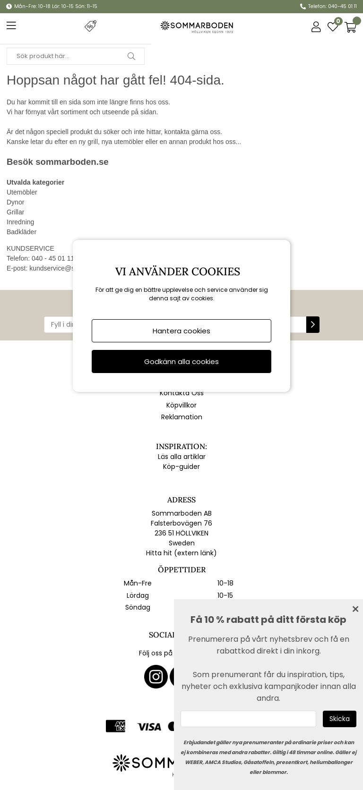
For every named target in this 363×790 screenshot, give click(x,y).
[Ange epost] (248, 719)
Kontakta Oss (182, 393)
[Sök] (76, 56)
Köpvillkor (181, 405)
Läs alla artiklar (182, 456)
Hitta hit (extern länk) (181, 553)
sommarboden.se (71, 162)
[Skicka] (339, 719)
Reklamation (181, 417)
